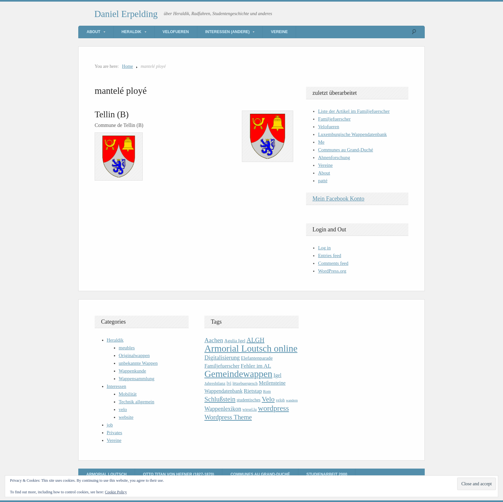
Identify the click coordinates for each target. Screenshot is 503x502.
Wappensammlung (136, 378)
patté (322, 180)
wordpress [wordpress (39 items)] (273, 408)
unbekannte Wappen (138, 363)
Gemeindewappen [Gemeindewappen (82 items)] (238, 374)
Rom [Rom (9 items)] (267, 391)
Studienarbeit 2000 (326, 474)
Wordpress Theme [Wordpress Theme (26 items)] (228, 417)
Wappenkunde (132, 370)
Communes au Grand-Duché (345, 149)
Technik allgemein (136, 401)
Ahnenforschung (334, 157)
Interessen (116, 386)
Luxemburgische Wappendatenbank (352, 134)
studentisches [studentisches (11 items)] (248, 400)
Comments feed (333, 263)
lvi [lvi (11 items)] (228, 383)
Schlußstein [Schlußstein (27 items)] (219, 399)
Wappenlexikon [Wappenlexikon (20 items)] (222, 409)
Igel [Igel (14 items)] (278, 375)
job (110, 424)
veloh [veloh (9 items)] (280, 400)
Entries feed (329, 255)
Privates (114, 432)
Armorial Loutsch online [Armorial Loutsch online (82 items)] (250, 348)
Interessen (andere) (227, 32)
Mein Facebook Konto (338, 198)
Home (127, 66)
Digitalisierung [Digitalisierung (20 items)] (222, 357)
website (126, 417)
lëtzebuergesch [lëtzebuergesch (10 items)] (245, 383)
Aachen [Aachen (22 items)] (213, 340)
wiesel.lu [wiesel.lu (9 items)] (250, 409)
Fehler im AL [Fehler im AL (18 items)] (256, 366)
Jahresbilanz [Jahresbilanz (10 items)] (214, 383)
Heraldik (131, 32)
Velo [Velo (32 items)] (268, 399)
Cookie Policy (116, 492)
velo (123, 409)
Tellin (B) (112, 114)
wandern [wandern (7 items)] (292, 400)
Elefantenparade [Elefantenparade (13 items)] (257, 358)
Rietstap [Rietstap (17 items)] (253, 391)
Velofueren (176, 32)
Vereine (279, 32)
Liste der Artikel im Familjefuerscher (353, 111)
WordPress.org (332, 270)
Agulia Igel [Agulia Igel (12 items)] (234, 340)
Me (321, 142)
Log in (324, 247)
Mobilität (128, 394)
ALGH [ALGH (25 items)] (256, 340)
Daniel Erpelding (126, 14)
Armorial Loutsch (106, 474)
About (93, 32)
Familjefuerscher (334, 118)
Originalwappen (134, 355)
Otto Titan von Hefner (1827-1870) (178, 474)
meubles (127, 347)
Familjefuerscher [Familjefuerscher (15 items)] (221, 366)
